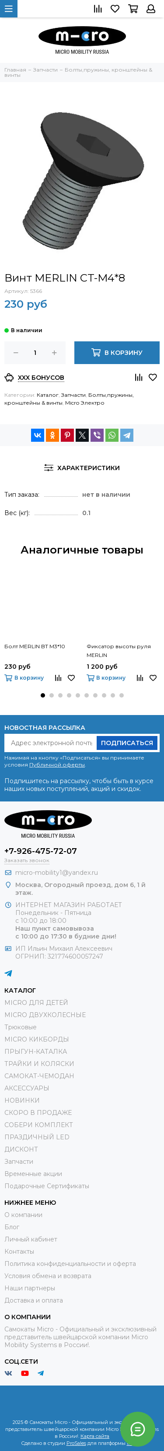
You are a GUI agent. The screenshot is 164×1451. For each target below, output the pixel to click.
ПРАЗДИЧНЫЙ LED (37, 1137)
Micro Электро (85, 402)
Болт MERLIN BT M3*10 (34, 646)
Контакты (19, 1251)
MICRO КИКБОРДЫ (36, 1039)
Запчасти (73, 395)
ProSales (76, 1443)
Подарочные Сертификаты (46, 1186)
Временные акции (33, 1174)
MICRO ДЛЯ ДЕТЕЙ (36, 1003)
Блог (11, 1227)
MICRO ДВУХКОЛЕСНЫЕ (45, 1015)
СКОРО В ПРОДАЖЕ (38, 1113)
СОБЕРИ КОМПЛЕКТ (38, 1125)
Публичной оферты (57, 764)
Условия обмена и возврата (47, 1276)
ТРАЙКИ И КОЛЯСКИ (39, 1064)
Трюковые (20, 1027)
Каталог (48, 395)
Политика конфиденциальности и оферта (70, 1264)
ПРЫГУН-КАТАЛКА (35, 1052)
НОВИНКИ (22, 1100)
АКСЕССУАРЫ (26, 1088)
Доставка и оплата (33, 1300)
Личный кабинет (30, 1239)
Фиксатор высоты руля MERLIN (119, 650)
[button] (43, 695)
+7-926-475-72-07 (40, 851)
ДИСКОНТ (21, 1149)
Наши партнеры (29, 1288)
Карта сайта (94, 1436)
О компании (23, 1215)
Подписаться (127, 743)
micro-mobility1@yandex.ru (56, 873)
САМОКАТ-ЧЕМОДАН (39, 1076)
